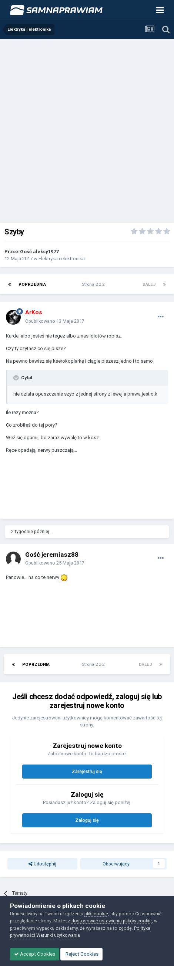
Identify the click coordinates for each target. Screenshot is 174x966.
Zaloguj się (87, 820)
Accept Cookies (34, 954)
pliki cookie (96, 913)
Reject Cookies (81, 954)
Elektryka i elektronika (62, 258)
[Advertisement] (87, 129)
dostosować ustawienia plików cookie (111, 920)
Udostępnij (42, 863)
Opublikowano (54, 321)
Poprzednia (32, 284)
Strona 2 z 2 (94, 284)
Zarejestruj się (87, 771)
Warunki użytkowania (58, 935)
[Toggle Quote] (16, 378)
